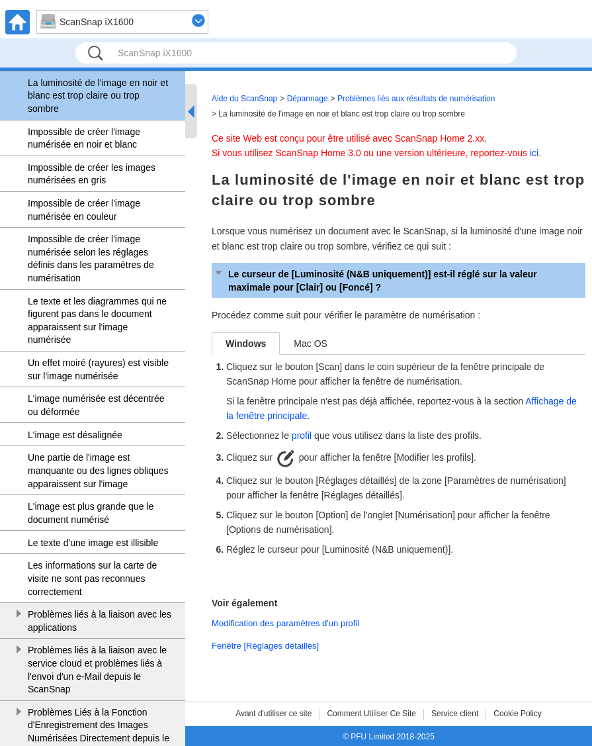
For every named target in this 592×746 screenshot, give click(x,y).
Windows (246, 343)
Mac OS (310, 343)
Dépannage (307, 98)
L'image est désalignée (75, 435)
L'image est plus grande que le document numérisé (90, 513)
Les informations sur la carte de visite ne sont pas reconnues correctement (92, 578)
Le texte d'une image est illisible (93, 542)
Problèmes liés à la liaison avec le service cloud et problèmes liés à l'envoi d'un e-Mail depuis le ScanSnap (97, 669)
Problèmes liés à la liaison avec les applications (99, 621)
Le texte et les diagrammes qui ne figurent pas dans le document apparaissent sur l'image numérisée (97, 321)
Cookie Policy (517, 713)
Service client (454, 713)
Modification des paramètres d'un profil (285, 623)
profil (302, 435)
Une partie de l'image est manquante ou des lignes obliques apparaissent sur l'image (98, 470)
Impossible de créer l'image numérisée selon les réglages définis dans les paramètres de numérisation (91, 258)
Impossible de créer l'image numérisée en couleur (84, 210)
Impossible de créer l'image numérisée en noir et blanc (84, 138)
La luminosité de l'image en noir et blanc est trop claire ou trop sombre (98, 95)
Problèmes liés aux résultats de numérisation (416, 98)
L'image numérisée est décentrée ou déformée (96, 405)
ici (534, 153)
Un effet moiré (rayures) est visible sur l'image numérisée (98, 369)
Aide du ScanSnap (244, 98)
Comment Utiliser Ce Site (371, 713)
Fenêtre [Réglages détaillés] (265, 646)
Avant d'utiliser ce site (273, 713)
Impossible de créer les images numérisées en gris (91, 174)
